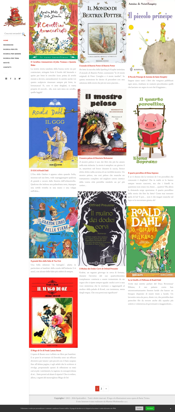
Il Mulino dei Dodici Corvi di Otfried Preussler (98, 268)
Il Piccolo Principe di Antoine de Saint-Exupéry (147, 76)
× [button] (170, 408)
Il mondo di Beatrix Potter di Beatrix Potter (97, 65)
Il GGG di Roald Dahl (39, 170)
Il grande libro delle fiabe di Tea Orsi (46, 261)
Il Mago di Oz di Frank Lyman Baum (46, 350)
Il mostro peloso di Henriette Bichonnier (96, 158)
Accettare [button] (150, 408)
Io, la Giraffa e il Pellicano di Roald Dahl (144, 280)
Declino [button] (139, 408)
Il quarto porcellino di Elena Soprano (143, 173)
